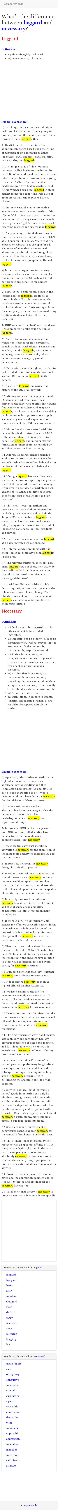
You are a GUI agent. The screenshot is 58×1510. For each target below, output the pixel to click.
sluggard (11, 1302)
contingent (13, 1412)
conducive (12, 1380)
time (9, 1328)
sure (8, 1369)
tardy (9, 1318)
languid (11, 1275)
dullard (10, 1312)
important (12, 1455)
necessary (13, 29)
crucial (10, 1390)
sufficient (12, 1460)
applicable (12, 1434)
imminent (12, 1428)
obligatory (12, 1374)
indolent (11, 1296)
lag (8, 1345)
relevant (11, 1466)
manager (11, 1450)
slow (9, 1291)
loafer (9, 1285)
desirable (12, 1417)
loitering (11, 1334)
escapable (12, 1407)
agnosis (10, 1401)
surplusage (12, 1396)
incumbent (12, 1444)
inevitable (12, 1385)
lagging (11, 1339)
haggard (11, 1280)
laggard (33, 23)
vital (9, 1423)
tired (9, 1307)
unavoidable (13, 1364)
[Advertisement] (28, 90)
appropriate (13, 1439)
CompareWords (13, 4)
